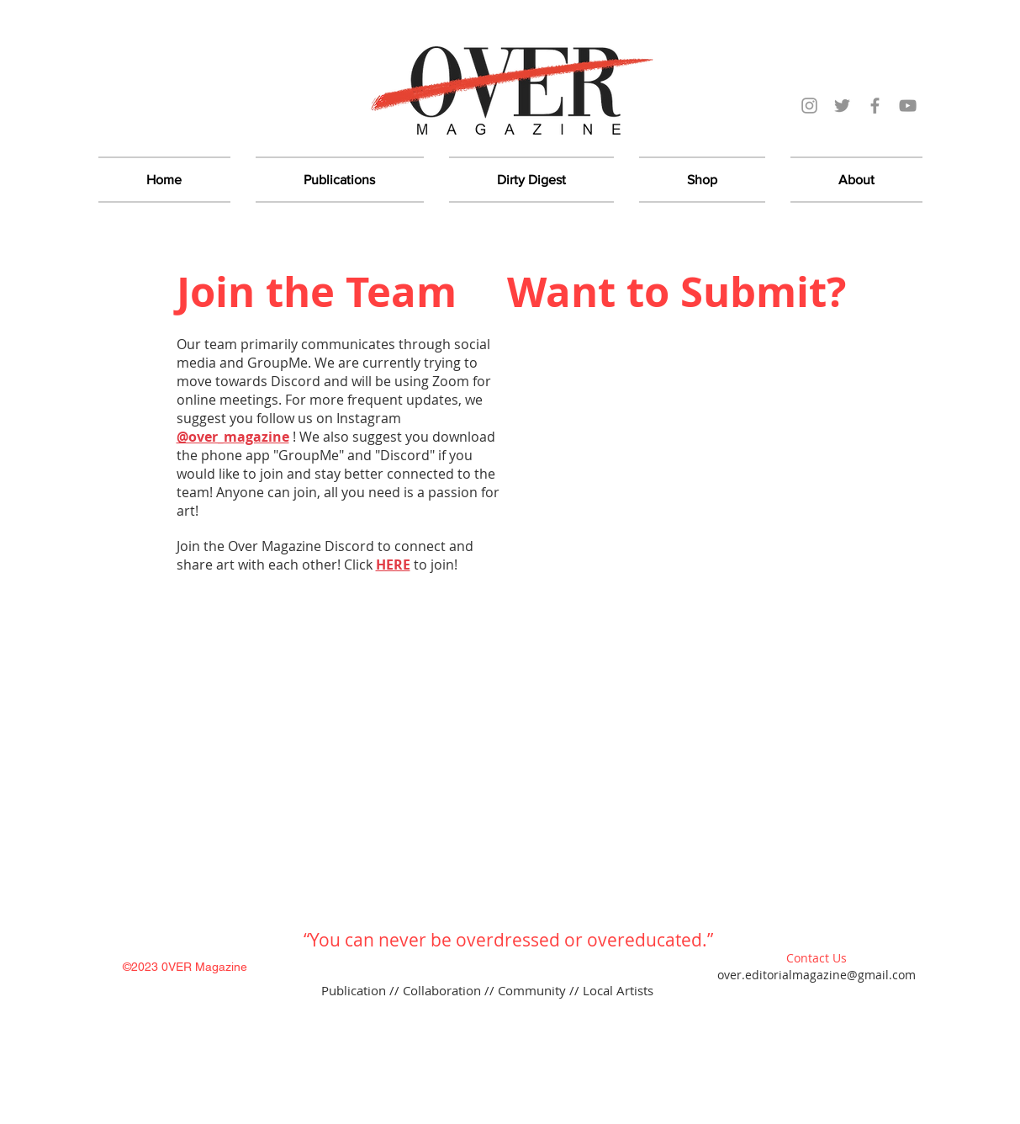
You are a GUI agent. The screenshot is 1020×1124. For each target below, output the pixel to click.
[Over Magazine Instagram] (809, 105)
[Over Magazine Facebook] (874, 105)
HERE (393, 564)
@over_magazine (233, 436)
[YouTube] (907, 105)
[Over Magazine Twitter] (842, 105)
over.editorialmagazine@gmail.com (816, 975)
